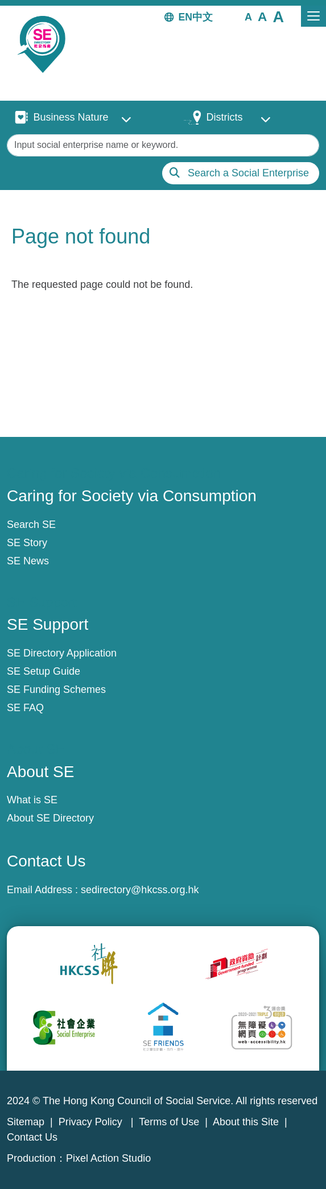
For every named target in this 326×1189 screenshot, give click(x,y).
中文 (202, 17)
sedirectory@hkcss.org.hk (140, 889)
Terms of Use (169, 1122)
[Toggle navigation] (313, 16)
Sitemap (25, 1122)
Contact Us (32, 1137)
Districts (224, 117)
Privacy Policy (92, 1122)
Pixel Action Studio (108, 1158)
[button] (248, 16)
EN (185, 17)
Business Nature (70, 117)
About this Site (246, 1122)
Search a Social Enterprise (248, 173)
